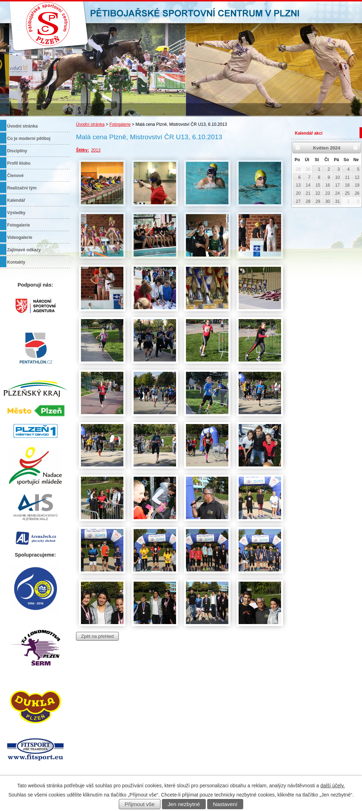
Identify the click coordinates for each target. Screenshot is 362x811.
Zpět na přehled (97, 636)
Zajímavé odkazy (24, 249)
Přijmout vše (140, 804)
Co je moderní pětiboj (29, 138)
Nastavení (225, 804)
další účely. (332, 785)
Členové (15, 175)
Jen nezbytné (184, 804)
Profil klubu (18, 163)
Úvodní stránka (90, 124)
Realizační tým (21, 188)
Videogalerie (19, 237)
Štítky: (82, 150)
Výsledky (16, 212)
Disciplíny (17, 150)
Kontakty (16, 262)
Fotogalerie (119, 124)
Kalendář (16, 200)
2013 (96, 150)
